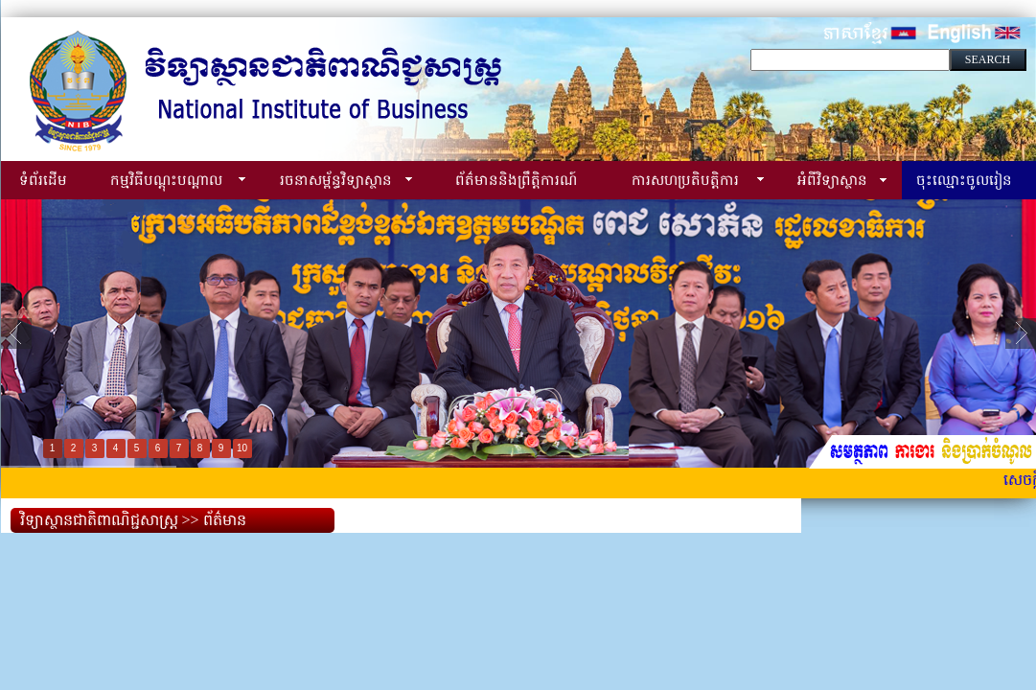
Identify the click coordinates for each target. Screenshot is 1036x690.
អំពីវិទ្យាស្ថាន (832, 180)
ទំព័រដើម (43, 180)
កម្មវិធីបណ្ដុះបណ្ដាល (166, 180)
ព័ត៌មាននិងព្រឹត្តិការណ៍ (516, 180)
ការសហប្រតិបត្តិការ (685, 180)
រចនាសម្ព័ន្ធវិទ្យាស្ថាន (336, 180)
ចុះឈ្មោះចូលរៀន (964, 180)
